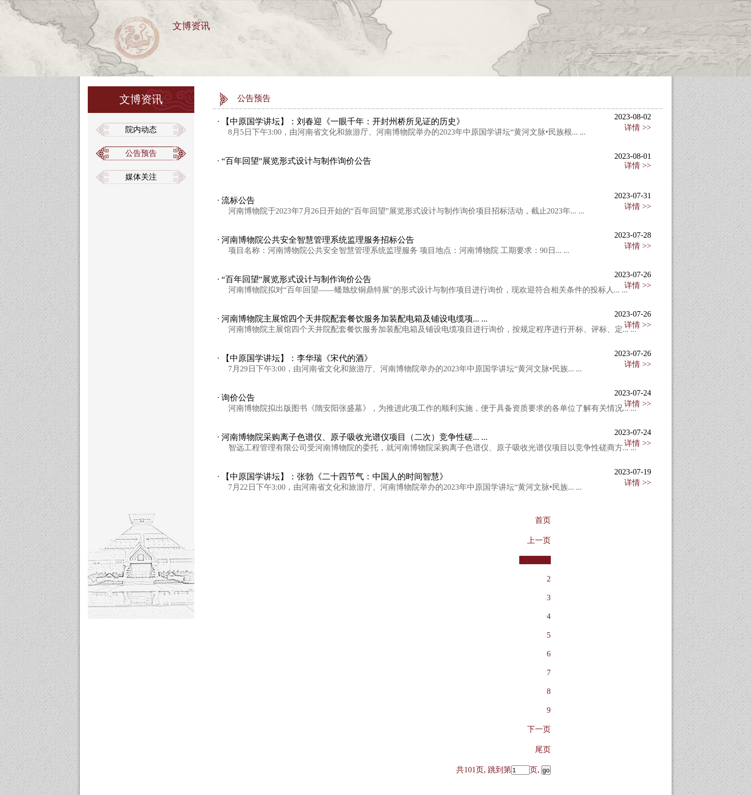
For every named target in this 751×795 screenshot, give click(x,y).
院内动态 (141, 129)
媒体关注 (141, 177)
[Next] (539, 729)
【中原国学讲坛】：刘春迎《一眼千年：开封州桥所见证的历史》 (342, 121)
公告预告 (141, 153)
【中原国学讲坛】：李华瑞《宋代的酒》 (295, 358)
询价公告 (237, 397)
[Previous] (543, 749)
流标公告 (237, 200)
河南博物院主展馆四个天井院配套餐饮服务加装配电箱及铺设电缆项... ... (353, 319)
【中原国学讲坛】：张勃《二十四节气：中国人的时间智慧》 (333, 476)
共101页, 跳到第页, (503, 769)
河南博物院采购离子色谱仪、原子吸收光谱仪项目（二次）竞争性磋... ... (353, 437)
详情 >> (637, 127)
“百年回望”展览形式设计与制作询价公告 (295, 161)
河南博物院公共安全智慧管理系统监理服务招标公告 (316, 240)
